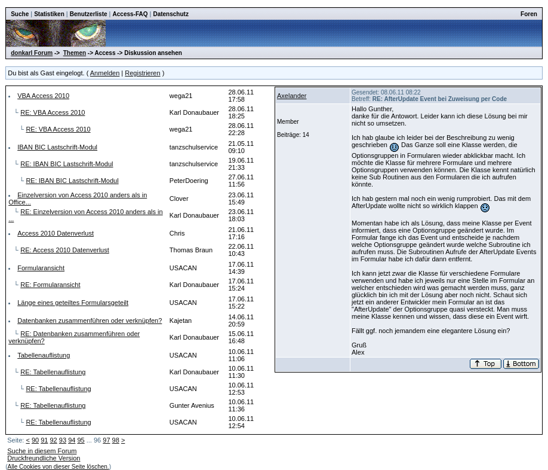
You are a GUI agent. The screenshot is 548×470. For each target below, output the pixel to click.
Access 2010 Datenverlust (55, 233)
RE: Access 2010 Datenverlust (64, 250)
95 (80, 440)
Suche (20, 14)
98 (115, 440)
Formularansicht (40, 267)
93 (62, 440)
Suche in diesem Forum (41, 450)
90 (35, 440)
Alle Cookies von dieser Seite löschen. (58, 466)
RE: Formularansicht (50, 284)
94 (71, 440)
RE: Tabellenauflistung (52, 372)
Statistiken (49, 14)
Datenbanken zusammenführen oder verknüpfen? (89, 320)
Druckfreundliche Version (43, 458)
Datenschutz (170, 14)
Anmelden (105, 73)
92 (53, 440)
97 (106, 440)
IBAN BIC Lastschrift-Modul (57, 147)
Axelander (292, 95)
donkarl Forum (32, 53)
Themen (74, 53)
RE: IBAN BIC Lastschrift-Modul (66, 163)
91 (44, 440)
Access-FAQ (130, 14)
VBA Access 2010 (43, 95)
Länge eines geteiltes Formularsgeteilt (72, 302)
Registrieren (142, 73)
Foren (529, 14)
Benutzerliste (88, 14)
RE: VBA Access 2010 (52, 112)
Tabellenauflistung (43, 355)
